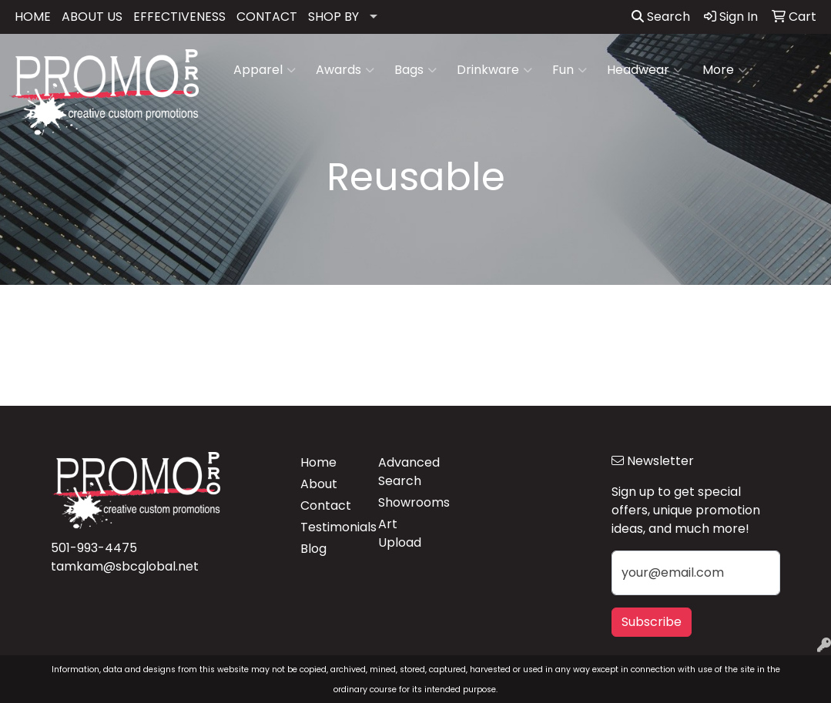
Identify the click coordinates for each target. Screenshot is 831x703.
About (318, 484)
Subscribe (652, 622)
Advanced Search (407, 472)
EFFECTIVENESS (179, 16)
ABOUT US (92, 16)
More (724, 70)
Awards (345, 70)
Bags (415, 70)
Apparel (264, 70)
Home (318, 462)
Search (661, 16)
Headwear (644, 70)
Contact (325, 505)
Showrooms (407, 502)
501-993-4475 (94, 548)
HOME (33, 16)
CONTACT (266, 16)
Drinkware (494, 70)
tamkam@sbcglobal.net (125, 566)
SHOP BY (333, 16)
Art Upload (399, 533)
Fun (569, 70)
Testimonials (330, 527)
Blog (313, 548)
